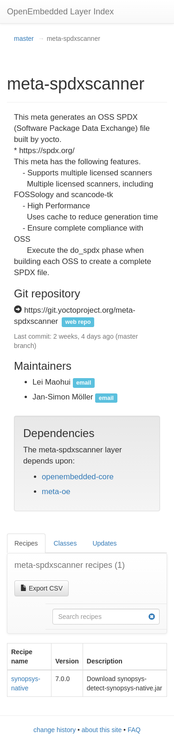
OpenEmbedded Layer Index (60, 11)
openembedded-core (78, 476)
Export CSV (41, 588)
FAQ (134, 730)
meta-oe (56, 491)
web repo (77, 322)
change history (54, 730)
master (24, 38)
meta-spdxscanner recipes (69, 565)
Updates (104, 543)
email (83, 383)
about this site (102, 730)
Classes (65, 543)
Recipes (26, 543)
